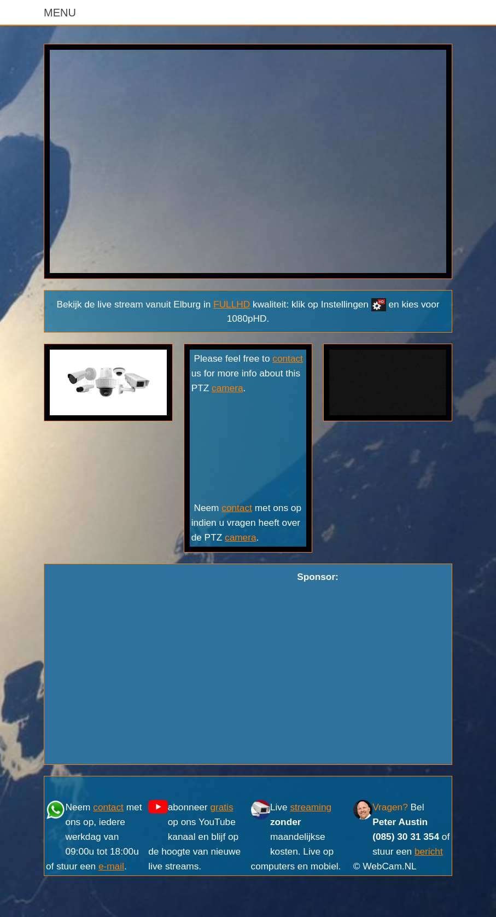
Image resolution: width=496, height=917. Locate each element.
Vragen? (390, 807)
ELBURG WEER (248, 448)
